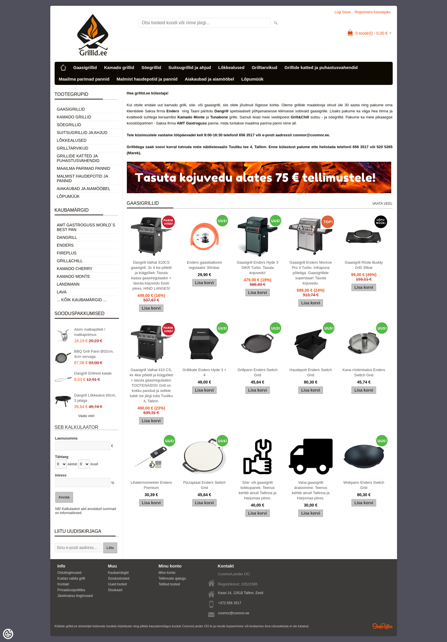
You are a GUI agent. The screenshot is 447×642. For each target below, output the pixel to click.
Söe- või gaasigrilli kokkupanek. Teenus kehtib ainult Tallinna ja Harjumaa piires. (258, 490)
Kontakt (63, 584)
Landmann (68, 284)
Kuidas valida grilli (71, 578)
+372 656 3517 (229, 603)
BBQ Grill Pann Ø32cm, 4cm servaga (94, 354)
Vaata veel (86, 416)
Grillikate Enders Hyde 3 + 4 (204, 372)
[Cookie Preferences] (8, 634)
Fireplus (67, 253)
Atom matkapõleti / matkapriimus (89, 332)
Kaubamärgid (118, 573)
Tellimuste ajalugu (172, 578)
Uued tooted (117, 584)
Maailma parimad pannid (84, 79)
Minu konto (167, 573)
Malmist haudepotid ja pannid (147, 79)
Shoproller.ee (382, 626)
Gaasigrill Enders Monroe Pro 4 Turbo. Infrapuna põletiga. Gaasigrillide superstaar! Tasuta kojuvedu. (311, 272)
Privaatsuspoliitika (71, 590)
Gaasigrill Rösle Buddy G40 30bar (364, 265)
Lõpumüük (252, 79)
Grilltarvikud (264, 67)
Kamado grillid (119, 67)
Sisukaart (115, 590)
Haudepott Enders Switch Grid (311, 372)
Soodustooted (118, 578)
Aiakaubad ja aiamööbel (209, 79)
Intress (60, 475)
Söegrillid (151, 67)
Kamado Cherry (74, 268)
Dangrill (67, 237)
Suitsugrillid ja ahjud (189, 67)
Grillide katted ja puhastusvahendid (320, 67)
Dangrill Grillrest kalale (93, 373)
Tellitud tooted (169, 584)
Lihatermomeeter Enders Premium (151, 485)
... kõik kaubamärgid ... (82, 299)
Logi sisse (342, 12)
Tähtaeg (61, 457)
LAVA (62, 292)
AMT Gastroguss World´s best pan (86, 227)
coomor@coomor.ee (233, 613)
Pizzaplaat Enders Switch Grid (204, 485)
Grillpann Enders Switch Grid (258, 372)
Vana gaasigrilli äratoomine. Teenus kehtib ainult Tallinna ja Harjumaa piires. (311, 490)
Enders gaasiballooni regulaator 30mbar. (204, 265)
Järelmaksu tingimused (75, 596)
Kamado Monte (73, 276)
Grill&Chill (70, 260)
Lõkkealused (231, 67)
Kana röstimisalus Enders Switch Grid (363, 372)
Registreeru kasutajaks (372, 12)
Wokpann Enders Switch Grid (363, 485)
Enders (65, 245)
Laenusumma (66, 438)
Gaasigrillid (85, 67)
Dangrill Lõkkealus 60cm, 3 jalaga (95, 398)
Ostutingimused (69, 573)
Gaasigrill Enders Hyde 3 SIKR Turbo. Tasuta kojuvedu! (257, 267)
